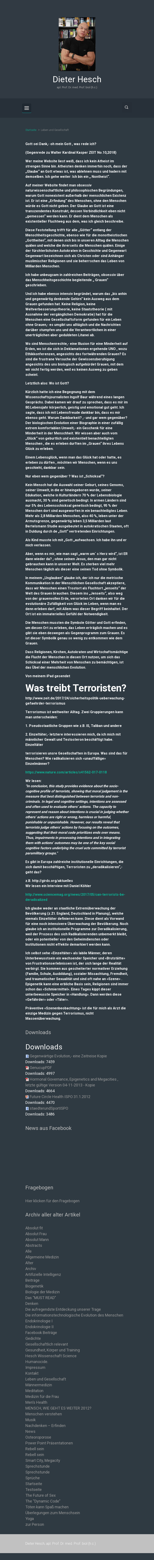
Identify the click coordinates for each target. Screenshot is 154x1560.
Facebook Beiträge (41, 1332)
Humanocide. (36, 1361)
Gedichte (33, 1338)
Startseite (30, 130)
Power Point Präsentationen (49, 1443)
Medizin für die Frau (42, 1396)
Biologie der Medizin (42, 1292)
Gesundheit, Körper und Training (52, 1350)
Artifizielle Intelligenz (43, 1274)
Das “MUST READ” (40, 1297)
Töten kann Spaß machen (47, 1507)
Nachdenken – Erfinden (45, 1425)
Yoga (29, 1518)
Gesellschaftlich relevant (46, 1344)
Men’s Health (36, 1402)
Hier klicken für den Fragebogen (52, 1201)
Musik (30, 1419)
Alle (28, 1251)
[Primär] (26, 108)
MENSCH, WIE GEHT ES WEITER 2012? (58, 1408)
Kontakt (31, 1373)
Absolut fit (34, 1228)
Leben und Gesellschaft (45, 1379)
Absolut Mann (37, 1239)
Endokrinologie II (39, 1327)
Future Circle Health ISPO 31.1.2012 (60, 1096)
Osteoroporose (38, 1437)
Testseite (33, 1489)
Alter (29, 1263)
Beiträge (32, 1280)
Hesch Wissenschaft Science (51, 1356)
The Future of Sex (40, 1495)
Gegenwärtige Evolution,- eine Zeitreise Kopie (68, 1056)
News (30, 1431)
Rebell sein (34, 1449)
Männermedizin (38, 1385)
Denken (31, 1303)
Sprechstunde (37, 1466)
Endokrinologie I (38, 1321)
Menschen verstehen (43, 1414)
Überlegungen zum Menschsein (52, 1512)
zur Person (34, 1524)
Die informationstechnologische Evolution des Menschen (74, 1315)
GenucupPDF (41, 1067)
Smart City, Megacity (42, 1460)
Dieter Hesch (77, 79)
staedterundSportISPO (49, 1108)
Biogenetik (34, 1286)
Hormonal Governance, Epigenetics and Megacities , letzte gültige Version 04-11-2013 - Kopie (71, 1082)
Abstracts (33, 1245)
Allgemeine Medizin (42, 1257)
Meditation (34, 1390)
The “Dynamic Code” (42, 1501)
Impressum (35, 1367)
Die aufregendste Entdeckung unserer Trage (63, 1309)
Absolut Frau (36, 1234)
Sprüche (32, 1478)
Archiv (30, 1268)
